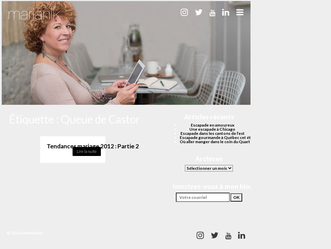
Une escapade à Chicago (212, 129)
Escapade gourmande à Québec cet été (216, 137)
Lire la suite (87, 151)
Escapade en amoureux (212, 125)
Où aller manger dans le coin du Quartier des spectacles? (233, 141)
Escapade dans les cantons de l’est (212, 133)
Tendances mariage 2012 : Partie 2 (93, 146)
